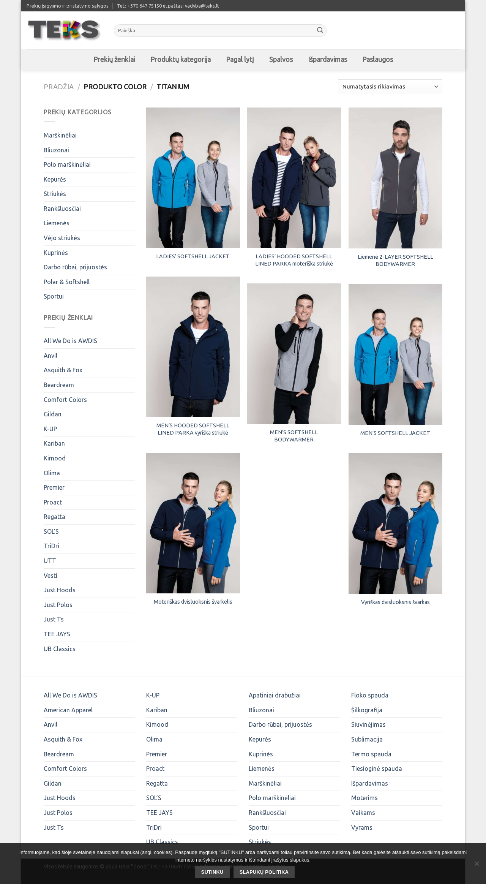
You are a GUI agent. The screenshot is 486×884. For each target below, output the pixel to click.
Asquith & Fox (63, 370)
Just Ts (54, 619)
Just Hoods (60, 590)
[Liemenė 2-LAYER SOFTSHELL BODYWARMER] (395, 178)
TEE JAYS (57, 634)
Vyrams (361, 827)
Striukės (55, 193)
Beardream (59, 384)
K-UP (50, 428)
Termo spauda (371, 754)
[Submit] (320, 30)
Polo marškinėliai (67, 164)
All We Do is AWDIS (70, 340)
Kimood (55, 458)
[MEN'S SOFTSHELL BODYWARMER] (294, 353)
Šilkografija (366, 710)
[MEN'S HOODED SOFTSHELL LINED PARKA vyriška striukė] (193, 347)
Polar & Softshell (67, 281)
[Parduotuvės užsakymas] (390, 86)
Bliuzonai (56, 150)
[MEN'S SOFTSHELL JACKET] (395, 354)
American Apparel (68, 710)
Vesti (50, 575)
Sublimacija (367, 739)
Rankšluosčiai (62, 208)
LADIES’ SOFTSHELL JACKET (193, 256)
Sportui (54, 296)
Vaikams (363, 812)
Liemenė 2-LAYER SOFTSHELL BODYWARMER (395, 260)
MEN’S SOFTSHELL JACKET (395, 433)
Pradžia (59, 86)
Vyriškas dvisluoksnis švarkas (395, 602)
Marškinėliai (60, 135)
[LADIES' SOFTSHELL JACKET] (193, 178)
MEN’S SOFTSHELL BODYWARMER (294, 436)
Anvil (50, 355)
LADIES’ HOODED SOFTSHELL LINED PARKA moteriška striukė (294, 260)
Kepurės (55, 179)
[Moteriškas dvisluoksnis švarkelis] (193, 523)
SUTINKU (212, 872)
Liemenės (56, 223)
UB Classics (60, 648)
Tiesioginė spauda (376, 768)
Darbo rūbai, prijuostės (75, 267)
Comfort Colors (65, 399)
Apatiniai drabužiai (275, 695)
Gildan (53, 414)
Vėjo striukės (62, 237)
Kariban (54, 443)
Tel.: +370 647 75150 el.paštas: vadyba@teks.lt (168, 5)
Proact (53, 502)
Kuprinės (56, 252)
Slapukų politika (264, 872)
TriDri (51, 545)
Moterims (364, 797)
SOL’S (51, 531)
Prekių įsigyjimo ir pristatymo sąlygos (68, 5)
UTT (50, 560)
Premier (54, 487)
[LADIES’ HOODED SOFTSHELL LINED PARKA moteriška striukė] (294, 178)
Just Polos (58, 604)
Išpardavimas (369, 783)
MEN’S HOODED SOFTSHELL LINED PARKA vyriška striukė (192, 429)
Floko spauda (369, 695)
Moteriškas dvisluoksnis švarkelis (193, 602)
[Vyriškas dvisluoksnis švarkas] (395, 523)
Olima (52, 473)
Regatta (54, 516)
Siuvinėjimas (368, 724)
